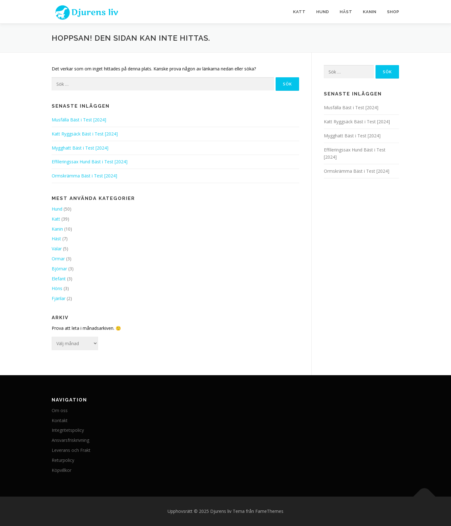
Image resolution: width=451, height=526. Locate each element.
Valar (57, 249)
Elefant (59, 279)
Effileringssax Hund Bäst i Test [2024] (89, 162)
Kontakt (60, 420)
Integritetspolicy (68, 430)
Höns (57, 288)
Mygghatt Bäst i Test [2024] (80, 148)
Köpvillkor (61, 470)
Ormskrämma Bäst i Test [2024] (84, 176)
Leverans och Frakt (71, 450)
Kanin (369, 11)
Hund (322, 11)
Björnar (59, 269)
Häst (346, 11)
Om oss (60, 410)
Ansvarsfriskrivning (70, 440)
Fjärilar (58, 298)
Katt (299, 11)
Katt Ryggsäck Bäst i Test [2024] (85, 134)
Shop (393, 11)
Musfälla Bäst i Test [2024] (79, 120)
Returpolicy (63, 460)
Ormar (58, 259)
